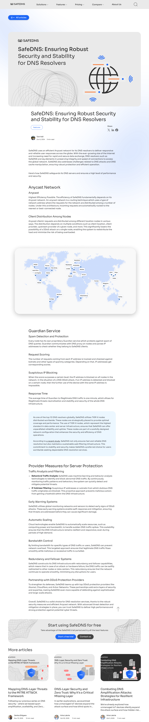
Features (61, 4)
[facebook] (116, 130)
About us (116, 4)
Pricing (79, 4)
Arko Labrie (65, 715)
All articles (19, 17)
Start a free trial (65, 636)
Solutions (42, 4)
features (36, 127)
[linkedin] (112, 130)
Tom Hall (40, 137)
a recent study (53, 441)
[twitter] (108, 130)
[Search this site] (136, 4)
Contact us (85, 636)
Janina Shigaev (20, 715)
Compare (98, 4)
